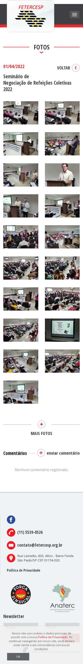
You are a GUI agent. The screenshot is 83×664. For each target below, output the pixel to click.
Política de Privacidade (23, 570)
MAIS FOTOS (41, 425)
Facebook (11, 519)
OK (18, 656)
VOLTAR (63, 68)
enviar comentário (63, 453)
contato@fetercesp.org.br (39, 545)
